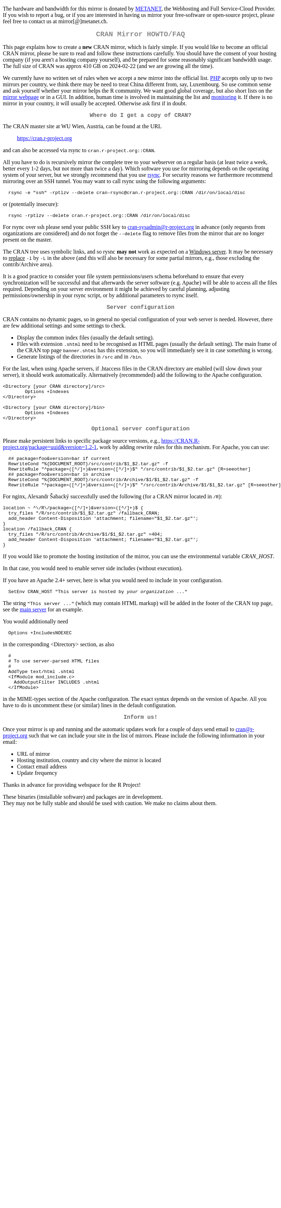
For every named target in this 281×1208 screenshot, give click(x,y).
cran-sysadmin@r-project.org (160, 232)
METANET (148, 9)
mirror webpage (21, 98)
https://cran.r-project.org (44, 141)
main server (33, 640)
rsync (154, 178)
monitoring (224, 98)
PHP (215, 79)
